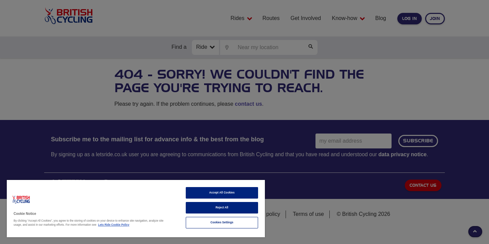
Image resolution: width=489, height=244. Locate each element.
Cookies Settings (222, 222)
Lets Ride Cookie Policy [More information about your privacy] (113, 224)
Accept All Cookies (222, 192)
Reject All (222, 207)
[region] (136, 208)
